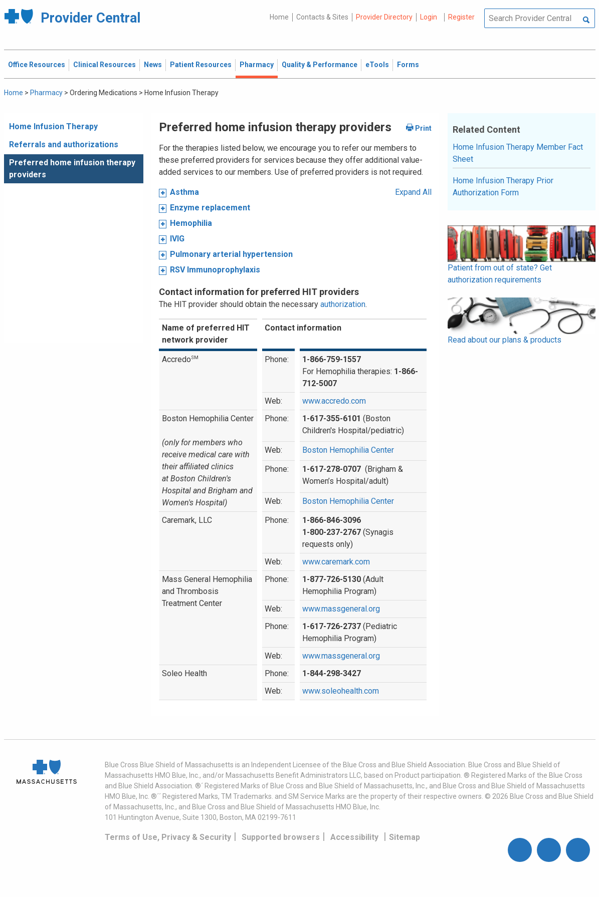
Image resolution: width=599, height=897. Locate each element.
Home (279, 17)
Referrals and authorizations (63, 144)
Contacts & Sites (322, 17)
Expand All (413, 192)
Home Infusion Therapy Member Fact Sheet (518, 153)
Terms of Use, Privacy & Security (168, 837)
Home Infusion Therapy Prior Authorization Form (503, 186)
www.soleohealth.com (340, 691)
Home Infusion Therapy (53, 126)
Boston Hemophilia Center (348, 450)
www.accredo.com (334, 401)
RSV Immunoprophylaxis (215, 269)
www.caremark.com (336, 561)
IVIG (177, 238)
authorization (342, 304)
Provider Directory (384, 17)
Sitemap (404, 837)
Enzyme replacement (210, 207)
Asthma (184, 192)
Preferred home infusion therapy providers (72, 168)
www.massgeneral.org (341, 609)
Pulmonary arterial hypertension (231, 254)
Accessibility (354, 837)
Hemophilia (191, 223)
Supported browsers (281, 837)
